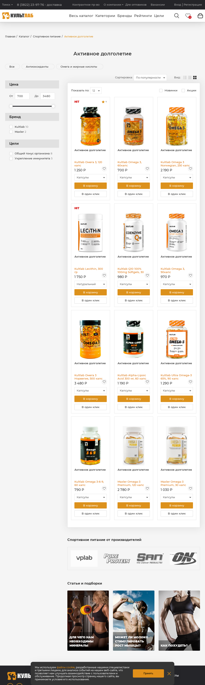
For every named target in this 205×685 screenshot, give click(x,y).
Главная (10, 36)
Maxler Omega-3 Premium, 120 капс (131, 485)
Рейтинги (143, 16)
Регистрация (193, 4)
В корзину (90, 185)
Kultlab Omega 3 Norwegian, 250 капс (175, 163)
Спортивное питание (47, 36)
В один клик (90, 194)
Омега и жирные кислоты (79, 66)
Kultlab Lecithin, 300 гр (88, 271)
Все (12, 66)
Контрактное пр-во (85, 4)
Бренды (124, 16)
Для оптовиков (136, 4)
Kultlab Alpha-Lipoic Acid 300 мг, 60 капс (132, 378)
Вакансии (158, 4)
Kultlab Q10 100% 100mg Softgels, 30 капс (131, 271)
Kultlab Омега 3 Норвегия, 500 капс (88, 378)
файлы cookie (66, 667)
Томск (6, 4)
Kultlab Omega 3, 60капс (130, 163)
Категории (105, 16)
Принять (148, 673)
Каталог (24, 36)
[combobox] (150, 77)
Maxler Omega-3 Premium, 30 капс (173, 485)
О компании (112, 4)
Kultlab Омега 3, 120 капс (88, 163)
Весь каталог (81, 16)
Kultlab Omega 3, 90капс (173, 271)
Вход (177, 4)
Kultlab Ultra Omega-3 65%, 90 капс (176, 378)
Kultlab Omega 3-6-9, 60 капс (89, 485)
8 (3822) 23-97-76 (39, 5)
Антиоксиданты (37, 66)
